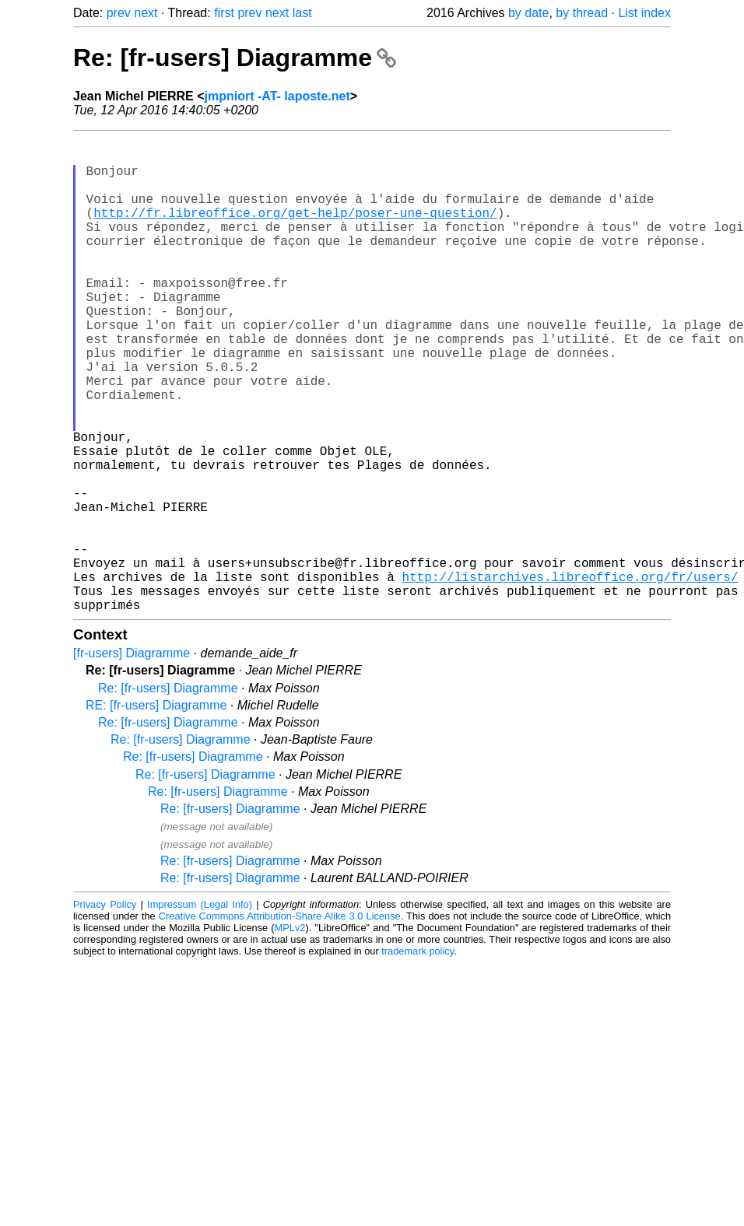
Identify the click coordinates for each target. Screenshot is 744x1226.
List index (644, 12)
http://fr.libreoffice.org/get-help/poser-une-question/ (295, 231)
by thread (582, 12)
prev (119, 12)
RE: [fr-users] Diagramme (156, 811)
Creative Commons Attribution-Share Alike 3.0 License (280, 1022)
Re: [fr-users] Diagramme (234, 58)
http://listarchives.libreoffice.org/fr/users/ (570, 676)
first (224, 12)
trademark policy (417, 1057)
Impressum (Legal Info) (199, 1010)
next (145, 12)
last (302, 12)
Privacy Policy (104, 1010)
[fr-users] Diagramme (131, 758)
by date (528, 12)
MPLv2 (290, 1033)
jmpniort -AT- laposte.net (277, 96)
